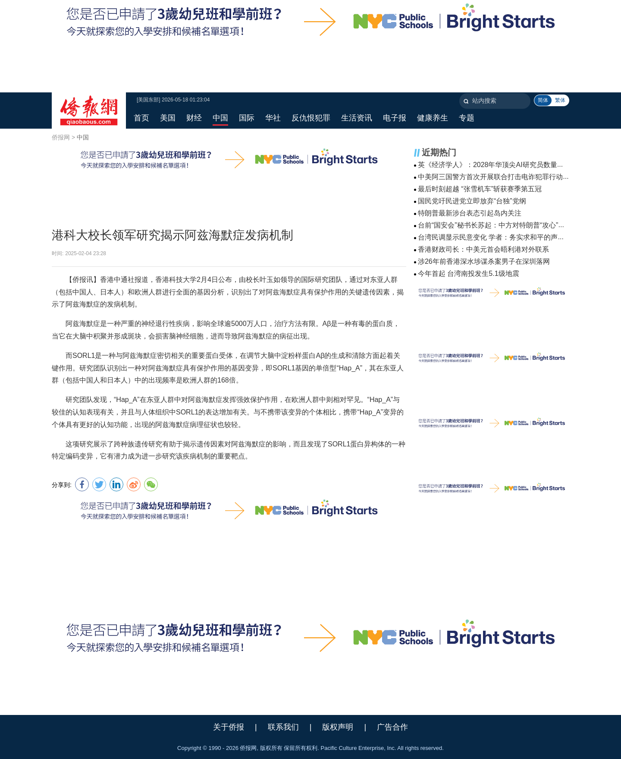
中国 (83, 137)
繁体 (560, 100)
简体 (543, 100)
